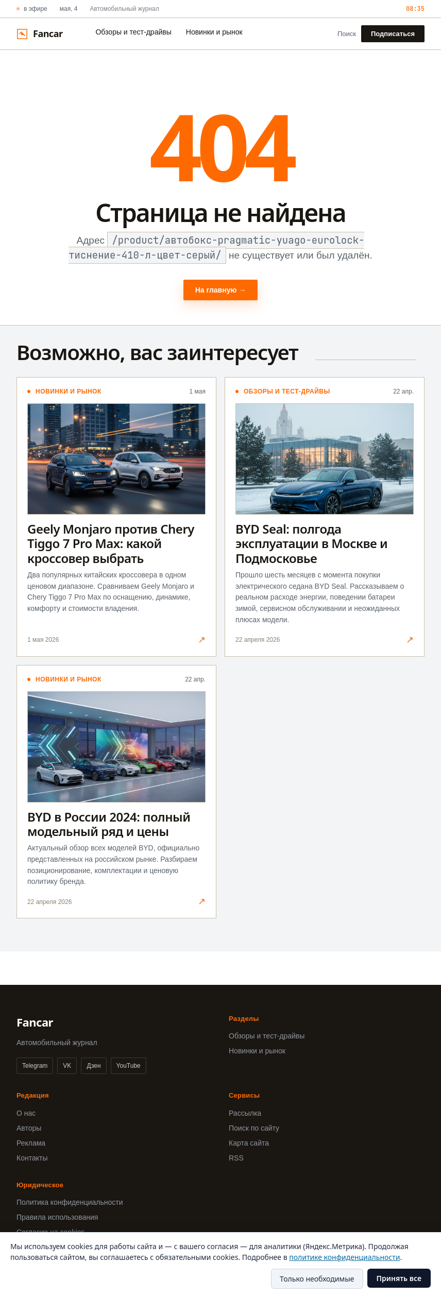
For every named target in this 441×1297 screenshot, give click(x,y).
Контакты (31, 1158)
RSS (236, 1158)
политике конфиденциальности (344, 1257)
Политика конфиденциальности (69, 1202)
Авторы (28, 1128)
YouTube (128, 1065)
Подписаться (393, 34)
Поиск (346, 34)
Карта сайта (249, 1143)
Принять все (399, 1278)
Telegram (34, 1065)
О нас (26, 1113)
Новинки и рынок (214, 32)
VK (67, 1065)
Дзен (93, 1065)
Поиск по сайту (254, 1128)
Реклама (30, 1143)
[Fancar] (39, 34)
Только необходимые (317, 1279)
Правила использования (57, 1217)
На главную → (220, 290)
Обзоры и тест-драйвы (133, 32)
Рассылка (245, 1113)
